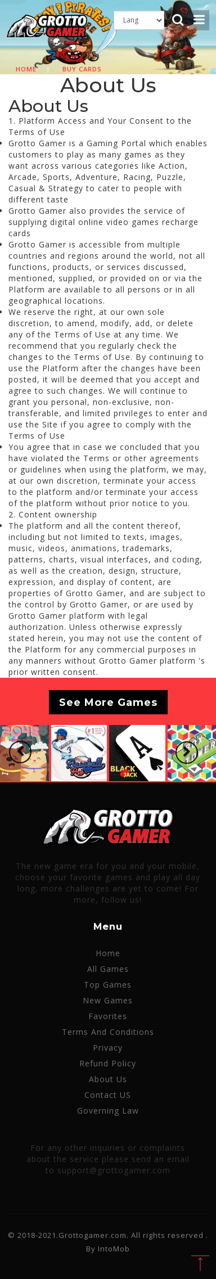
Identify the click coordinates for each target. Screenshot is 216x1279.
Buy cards (82, 69)
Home (26, 69)
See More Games (108, 702)
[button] (20, 752)
